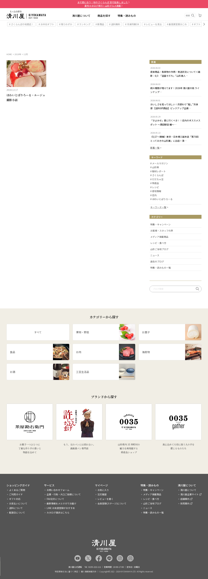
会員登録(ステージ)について (112, 503)
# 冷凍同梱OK (132, 24)
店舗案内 (184, 499)
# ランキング (84, 24)
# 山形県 (154, 167)
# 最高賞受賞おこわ (177, 24)
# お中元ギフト (46, 24)
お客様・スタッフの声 (161, 230)
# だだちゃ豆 (156, 179)
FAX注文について (55, 499)
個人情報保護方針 (89, 571)
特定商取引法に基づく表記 (66, 571)
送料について (16, 508)
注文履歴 (102, 494)
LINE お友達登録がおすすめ (61, 508)
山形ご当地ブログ (159, 249)
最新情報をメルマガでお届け (61, 503)
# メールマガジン (159, 163)
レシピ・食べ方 (158, 243)
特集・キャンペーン (160, 224)
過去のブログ (157, 261)
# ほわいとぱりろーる (161, 199)
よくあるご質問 (17, 490)
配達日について (17, 512)
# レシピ (154, 187)
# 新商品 (100, 24)
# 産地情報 (155, 191)
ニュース (154, 255)
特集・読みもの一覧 (160, 267)
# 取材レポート (158, 171)
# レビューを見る (153, 24)
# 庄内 (153, 195)
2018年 (17, 54)
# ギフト (196, 24)
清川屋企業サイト (189, 494)
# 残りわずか (65, 24)
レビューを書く (105, 499)
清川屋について (81, 16)
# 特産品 (154, 183)
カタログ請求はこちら (58, 512)
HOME (9, 54)
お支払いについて (18, 503)
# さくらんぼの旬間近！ (21, 24)
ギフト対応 (14, 499)
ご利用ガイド (16, 494)
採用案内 (184, 503)
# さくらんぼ (156, 175)
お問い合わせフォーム (58, 490)
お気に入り (103, 490)
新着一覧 (154, 147)
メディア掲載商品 (159, 236)
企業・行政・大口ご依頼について (64, 494)
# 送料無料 (114, 24)
